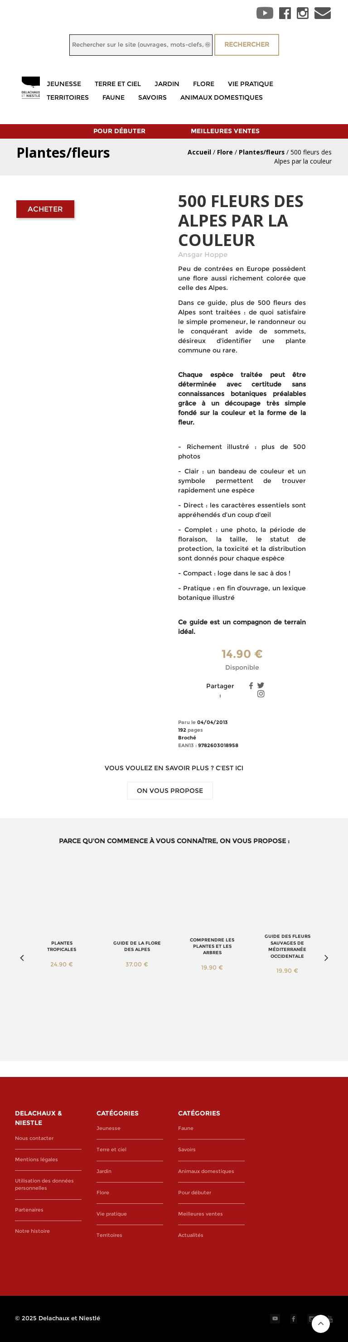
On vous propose (170, 790)
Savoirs (152, 97)
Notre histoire (32, 1231)
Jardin (167, 83)
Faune (113, 97)
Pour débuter (119, 131)
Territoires (68, 97)
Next (326, 957)
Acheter (45, 209)
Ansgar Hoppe (202, 255)
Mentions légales (36, 1160)
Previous (21, 957)
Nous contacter (34, 1138)
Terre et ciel (118, 83)
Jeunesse (64, 83)
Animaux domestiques (221, 97)
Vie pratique (250, 83)
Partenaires (29, 1210)
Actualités (190, 1235)
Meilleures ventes (225, 131)
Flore (203, 83)
